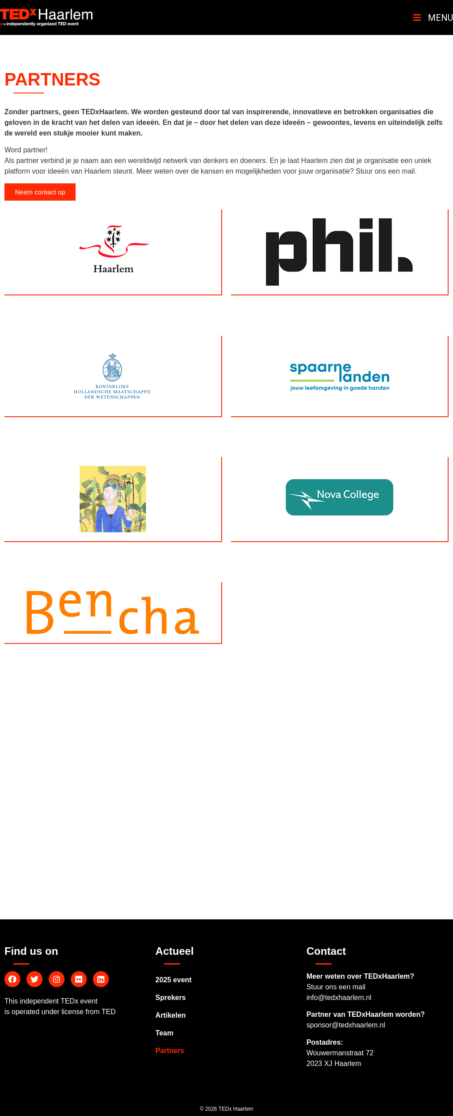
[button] (40, 192)
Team (164, 1033)
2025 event (173, 980)
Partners (169, 1050)
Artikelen (170, 1015)
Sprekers (170, 997)
